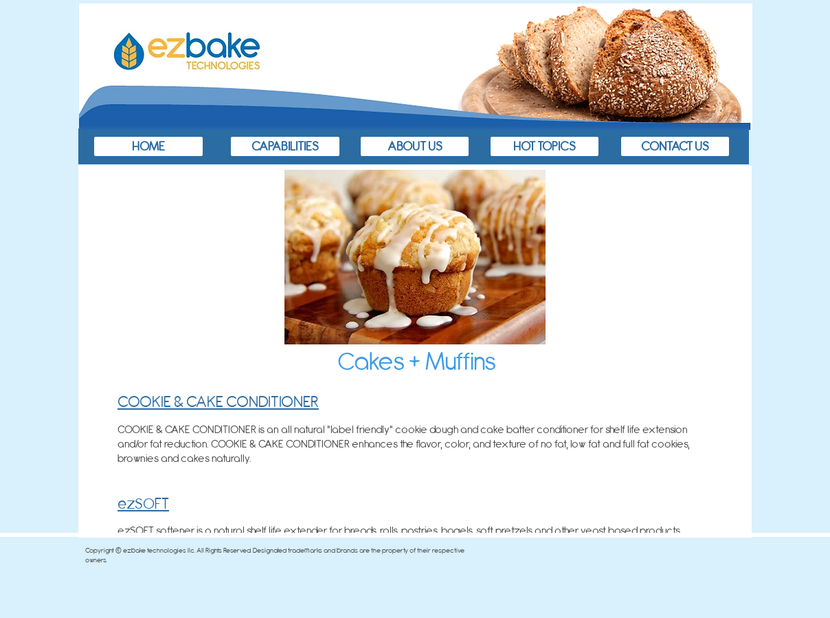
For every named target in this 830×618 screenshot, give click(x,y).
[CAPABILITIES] (285, 146)
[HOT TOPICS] (545, 146)
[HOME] (148, 146)
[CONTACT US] (675, 146)
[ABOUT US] (415, 146)
